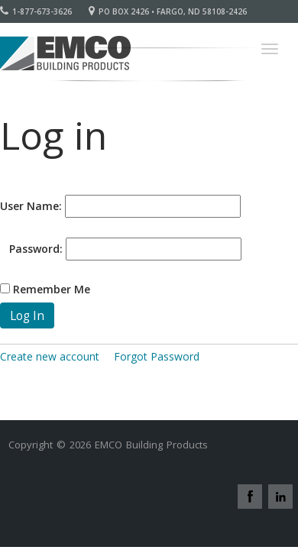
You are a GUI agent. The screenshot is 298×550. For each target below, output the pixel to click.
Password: (31, 248)
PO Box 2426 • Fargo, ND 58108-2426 (168, 11)
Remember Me (51, 289)
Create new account (49, 356)
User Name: (31, 206)
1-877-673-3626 (36, 11)
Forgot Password (156, 356)
